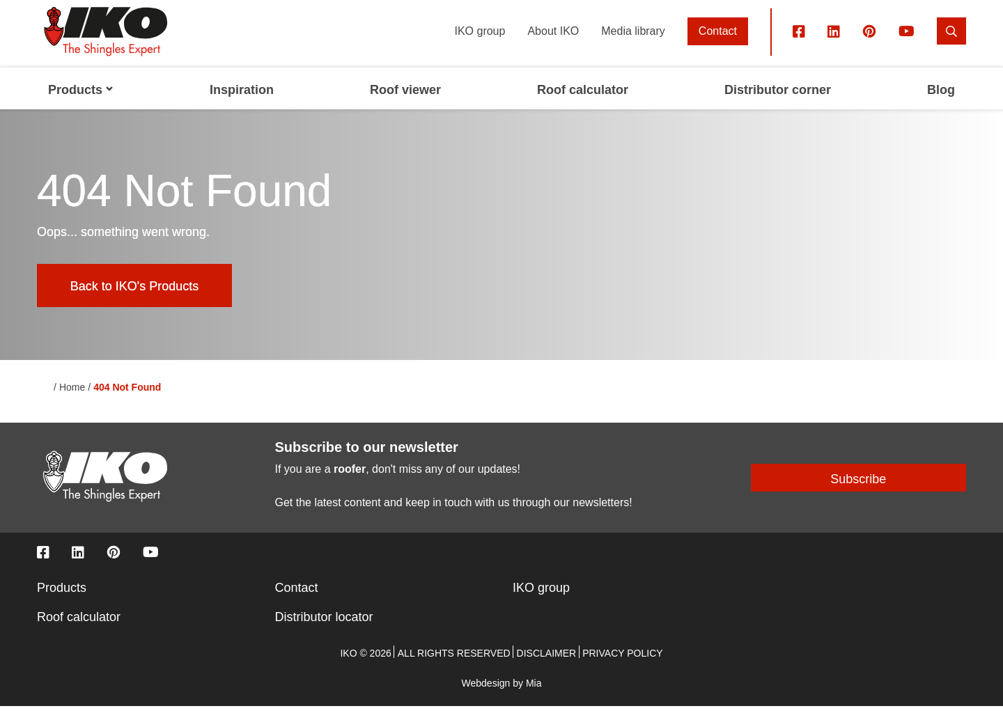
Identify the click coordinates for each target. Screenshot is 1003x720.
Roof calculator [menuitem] (582, 104)
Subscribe (858, 494)
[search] (951, 44)
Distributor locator (324, 631)
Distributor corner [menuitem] (777, 104)
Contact (718, 45)
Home (72, 402)
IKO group (479, 45)
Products (61, 601)
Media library (633, 45)
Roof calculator (78, 631)
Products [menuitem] (81, 104)
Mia (534, 697)
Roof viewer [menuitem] (405, 104)
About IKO (553, 45)
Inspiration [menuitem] (242, 104)
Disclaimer (547, 667)
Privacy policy (622, 667)
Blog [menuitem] (941, 104)
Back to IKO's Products (134, 300)
